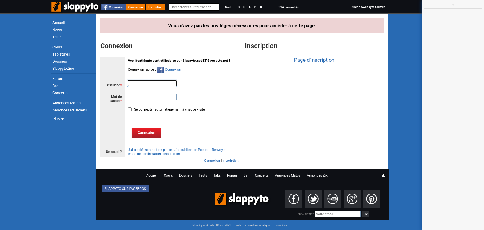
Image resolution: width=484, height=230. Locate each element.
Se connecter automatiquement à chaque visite (169, 109)
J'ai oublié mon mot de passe (150, 150)
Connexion (116, 7)
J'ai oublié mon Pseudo (191, 150)
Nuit (228, 7)
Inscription (155, 7)
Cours (57, 47)
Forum (57, 79)
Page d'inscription (314, 60)
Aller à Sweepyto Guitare (368, 7)
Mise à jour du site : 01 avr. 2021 (211, 225)
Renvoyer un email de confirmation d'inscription (179, 152)
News (57, 30)
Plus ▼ (58, 119)
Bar (55, 86)
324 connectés (288, 7)
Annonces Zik (317, 176)
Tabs (217, 176)
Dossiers (59, 61)
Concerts (60, 93)
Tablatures (61, 54)
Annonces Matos (66, 103)
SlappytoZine (63, 68)
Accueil (58, 23)
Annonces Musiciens (69, 110)
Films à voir (281, 225)
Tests (56, 37)
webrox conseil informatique (253, 225)
